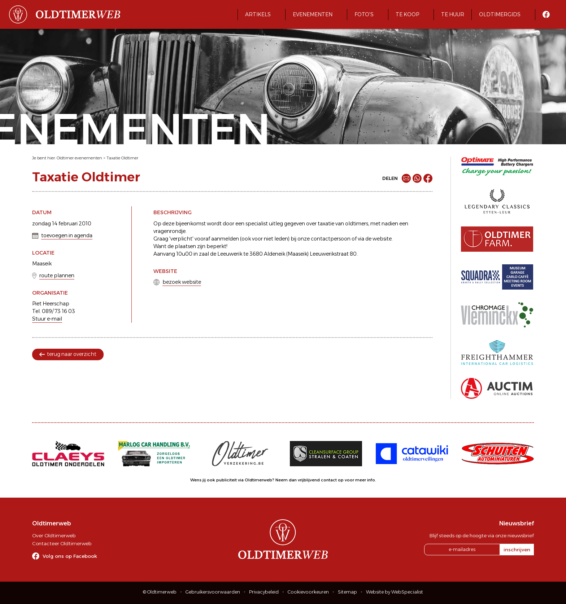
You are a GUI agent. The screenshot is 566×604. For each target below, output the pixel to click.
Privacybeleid (264, 592)
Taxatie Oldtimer (122, 157)
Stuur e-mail (47, 319)
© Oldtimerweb (160, 592)
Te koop (407, 14)
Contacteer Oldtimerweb (61, 543)
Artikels (258, 14)
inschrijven (517, 549)
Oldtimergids (500, 14)
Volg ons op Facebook (70, 556)
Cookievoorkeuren (308, 592)
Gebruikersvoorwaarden (213, 592)
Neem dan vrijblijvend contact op (309, 479)
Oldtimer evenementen (79, 157)
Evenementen (312, 14)
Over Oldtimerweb (53, 535)
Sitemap (347, 592)
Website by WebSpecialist (394, 592)
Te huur (452, 14)
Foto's (364, 14)
